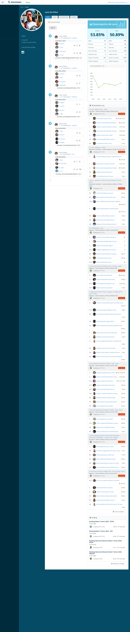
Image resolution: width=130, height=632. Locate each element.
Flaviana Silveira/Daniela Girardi (109, 241)
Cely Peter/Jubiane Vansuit (107, 210)
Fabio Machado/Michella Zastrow (109, 137)
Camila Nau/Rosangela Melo (107, 342)
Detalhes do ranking (117, 624)
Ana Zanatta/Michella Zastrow (108, 149)
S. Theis (66, 55)
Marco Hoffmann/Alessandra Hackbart (111, 219)
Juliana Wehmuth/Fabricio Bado (108, 509)
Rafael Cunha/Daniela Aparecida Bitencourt (108, 323)
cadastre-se (123, 2)
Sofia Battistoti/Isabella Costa (108, 301)
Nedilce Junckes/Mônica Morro (108, 558)
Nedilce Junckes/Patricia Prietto (108, 372)
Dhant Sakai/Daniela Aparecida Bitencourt (108, 349)
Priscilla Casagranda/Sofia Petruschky (111, 497)
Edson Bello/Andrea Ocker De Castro (110, 513)
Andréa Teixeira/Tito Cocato (107, 549)
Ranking (79, 17)
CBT (104, 206)
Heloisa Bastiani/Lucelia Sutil (108, 504)
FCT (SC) (105, 114)
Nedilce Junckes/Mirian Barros (108, 237)
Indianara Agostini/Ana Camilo (108, 402)
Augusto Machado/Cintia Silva (108, 297)
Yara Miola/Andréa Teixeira (107, 193)
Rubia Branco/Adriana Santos (108, 178)
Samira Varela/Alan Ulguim (107, 263)
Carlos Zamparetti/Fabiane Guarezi (110, 464)
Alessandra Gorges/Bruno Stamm (109, 182)
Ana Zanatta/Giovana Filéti (107, 445)
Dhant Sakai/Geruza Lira (106, 279)
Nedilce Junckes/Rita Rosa (107, 189)
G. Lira (66, 171)
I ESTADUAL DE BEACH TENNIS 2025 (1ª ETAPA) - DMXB (108, 283)
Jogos (60, 17)
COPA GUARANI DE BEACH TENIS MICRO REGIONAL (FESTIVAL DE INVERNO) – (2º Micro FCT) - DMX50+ (107, 483)
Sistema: (4, 41)
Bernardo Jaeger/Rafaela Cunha (109, 330)
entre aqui (114, 2)
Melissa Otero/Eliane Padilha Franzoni (111, 376)
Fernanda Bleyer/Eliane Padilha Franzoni (108, 171)
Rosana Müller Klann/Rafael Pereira (110, 520)
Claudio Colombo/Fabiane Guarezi (109, 432)
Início (27, 7)
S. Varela (67, 106)
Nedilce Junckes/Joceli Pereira (108, 360)
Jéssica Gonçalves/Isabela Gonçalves (110, 538)
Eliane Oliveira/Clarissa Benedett (109, 440)
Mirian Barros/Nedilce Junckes (108, 471)
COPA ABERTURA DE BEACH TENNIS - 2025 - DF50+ (107, 393)
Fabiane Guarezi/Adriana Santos (109, 130)
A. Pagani (67, 143)
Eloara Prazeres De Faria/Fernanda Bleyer (108, 386)
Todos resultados (118, 572)
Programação (70, 17)
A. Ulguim (67, 103)
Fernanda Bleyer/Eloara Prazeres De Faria (108, 565)
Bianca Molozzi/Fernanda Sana (108, 215)
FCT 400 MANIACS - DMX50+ (74, 38)
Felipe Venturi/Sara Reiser (107, 305)
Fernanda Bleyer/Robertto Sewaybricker (111, 364)
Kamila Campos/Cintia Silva (107, 417)
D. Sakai (66, 168)
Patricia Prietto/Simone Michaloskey (110, 475)
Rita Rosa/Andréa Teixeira (107, 545)
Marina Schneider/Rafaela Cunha (109, 409)
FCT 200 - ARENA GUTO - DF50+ (101, 110)
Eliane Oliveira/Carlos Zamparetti (109, 356)
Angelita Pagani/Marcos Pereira (109, 267)
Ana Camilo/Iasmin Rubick (107, 293)
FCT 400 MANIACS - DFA (73, 154)
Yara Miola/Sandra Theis (106, 119)
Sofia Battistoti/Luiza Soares (107, 493)
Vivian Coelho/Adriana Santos (108, 233)
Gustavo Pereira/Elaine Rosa (108, 428)
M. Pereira (67, 139)
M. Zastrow (67, 82)
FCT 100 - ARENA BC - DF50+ (100, 157)
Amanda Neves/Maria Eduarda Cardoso (111, 334)
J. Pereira (67, 44)
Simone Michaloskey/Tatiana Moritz (110, 226)
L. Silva (66, 47)
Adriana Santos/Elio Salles (107, 144)
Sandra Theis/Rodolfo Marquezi (109, 123)
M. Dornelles (68, 164)
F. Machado (68, 85)
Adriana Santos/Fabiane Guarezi (109, 271)
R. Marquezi (68, 52)
